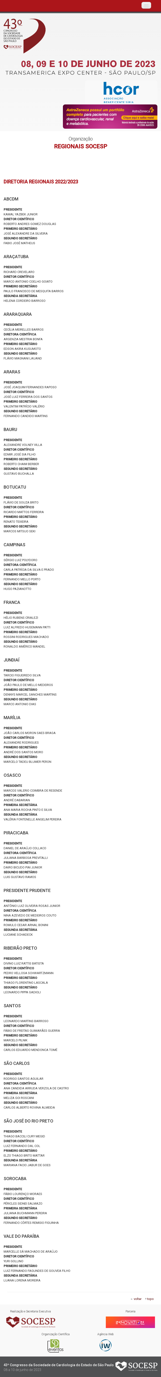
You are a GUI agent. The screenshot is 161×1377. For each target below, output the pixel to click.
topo (150, 1299)
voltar (137, 1299)
